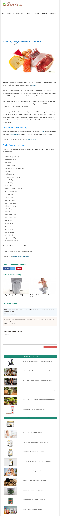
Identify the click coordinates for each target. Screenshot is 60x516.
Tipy (10, 44)
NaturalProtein (32, 140)
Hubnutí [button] (10, 13)
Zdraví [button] (37, 13)
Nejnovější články (30, 356)
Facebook (6, 268)
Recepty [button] (29, 13)
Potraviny (52, 13)
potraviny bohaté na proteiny (20, 256)
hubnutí (33, 85)
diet (43, 131)
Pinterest (19, 268)
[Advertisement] (30, 27)
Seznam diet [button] (20, 13)
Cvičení (44, 13)
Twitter (12, 268)
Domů (3, 13)
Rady (13, 44)
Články (17, 44)
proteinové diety (14, 134)
